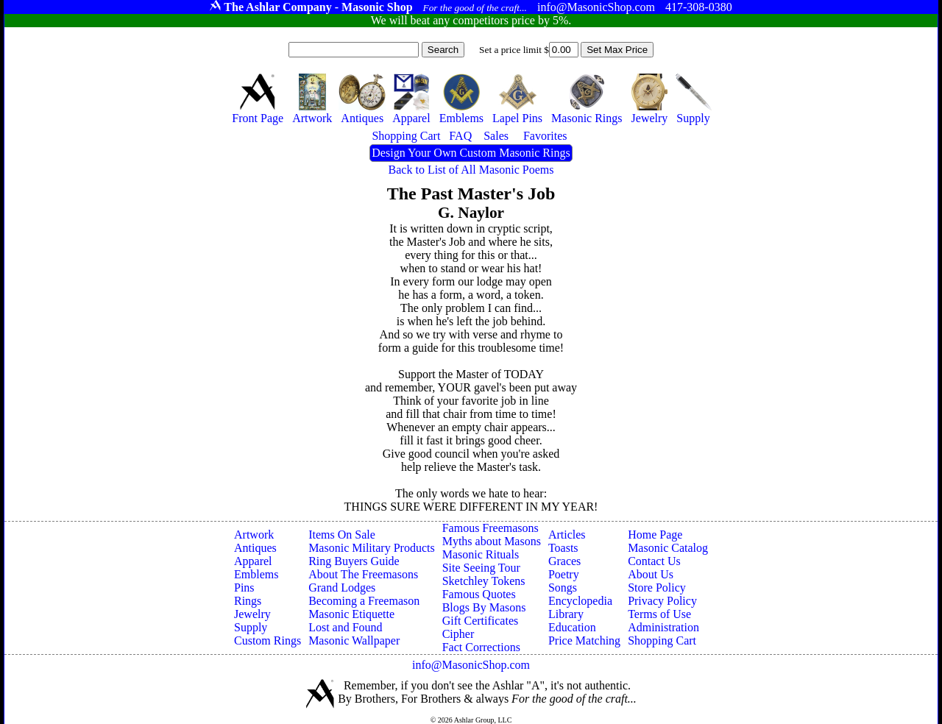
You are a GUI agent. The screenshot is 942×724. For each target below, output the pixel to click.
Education (572, 627)
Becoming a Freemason (363, 601)
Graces (564, 561)
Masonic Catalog (668, 548)
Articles (567, 534)
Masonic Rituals (480, 554)
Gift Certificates (480, 620)
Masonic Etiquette (351, 614)
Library (566, 614)
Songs (562, 587)
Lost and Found (345, 627)
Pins (244, 587)
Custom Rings (267, 640)
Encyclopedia (580, 601)
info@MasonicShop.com (471, 665)
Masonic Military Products (371, 548)
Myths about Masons (491, 541)
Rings (247, 601)
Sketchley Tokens (483, 581)
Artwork (254, 534)
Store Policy (657, 587)
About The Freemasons (363, 574)
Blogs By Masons (484, 607)
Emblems (256, 574)
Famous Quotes (479, 594)
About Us (650, 574)
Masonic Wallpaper (354, 640)
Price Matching (584, 640)
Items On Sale (341, 534)
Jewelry (252, 614)
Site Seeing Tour (481, 567)
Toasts (563, 548)
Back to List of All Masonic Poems (471, 169)
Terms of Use (659, 614)
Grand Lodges (341, 587)
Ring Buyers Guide (354, 561)
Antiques (255, 548)
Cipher (458, 634)
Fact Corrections (481, 647)
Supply (250, 627)
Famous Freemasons (490, 528)
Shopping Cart (662, 640)
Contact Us (654, 561)
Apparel (253, 561)
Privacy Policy (662, 601)
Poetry (563, 574)
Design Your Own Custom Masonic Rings (471, 152)
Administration (663, 627)
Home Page (655, 534)
